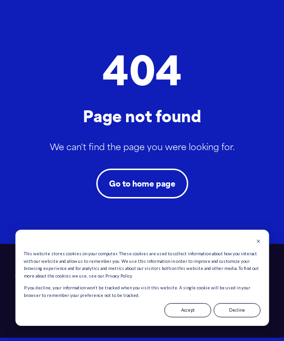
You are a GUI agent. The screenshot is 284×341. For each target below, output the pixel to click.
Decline (237, 310)
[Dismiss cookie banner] (258, 242)
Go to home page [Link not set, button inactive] (142, 183)
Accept (188, 310)
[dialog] (142, 278)
